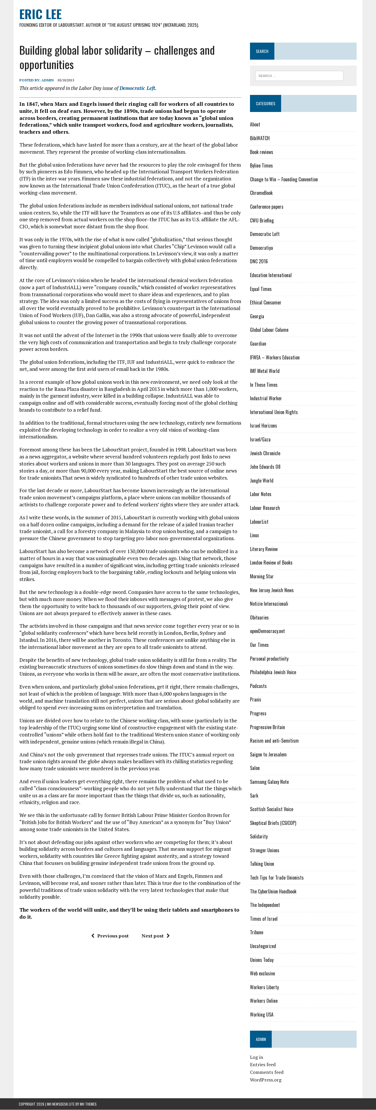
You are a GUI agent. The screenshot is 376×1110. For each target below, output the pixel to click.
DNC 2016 (259, 261)
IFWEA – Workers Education (275, 357)
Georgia (257, 316)
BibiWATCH (260, 138)
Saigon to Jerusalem (268, 754)
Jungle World (261, 480)
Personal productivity (269, 658)
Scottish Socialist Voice (271, 809)
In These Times (264, 385)
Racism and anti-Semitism (274, 740)
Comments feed (266, 1072)
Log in (256, 1057)
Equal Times (261, 288)
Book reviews (261, 151)
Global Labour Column (269, 330)
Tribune (256, 932)
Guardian (258, 343)
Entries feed (263, 1065)
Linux (254, 535)
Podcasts (258, 686)
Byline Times (261, 165)
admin (47, 80)
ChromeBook (261, 193)
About (255, 124)
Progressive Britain (267, 727)
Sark (254, 795)
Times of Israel (264, 919)
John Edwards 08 (265, 467)
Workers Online (264, 1000)
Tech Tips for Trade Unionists (277, 877)
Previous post (109, 935)
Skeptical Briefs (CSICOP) (273, 823)
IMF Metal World (265, 371)
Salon (255, 768)
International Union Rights (274, 412)
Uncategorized (263, 946)
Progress (258, 713)
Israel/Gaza (260, 439)
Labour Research (265, 508)
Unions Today (261, 959)
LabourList (259, 521)
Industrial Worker (266, 398)
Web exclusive (262, 973)
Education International (271, 275)
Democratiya (261, 248)
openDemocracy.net (267, 631)
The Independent (265, 905)
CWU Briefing (262, 220)
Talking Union (262, 864)
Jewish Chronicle (265, 453)
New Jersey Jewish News (272, 590)
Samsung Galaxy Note (269, 782)
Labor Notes (260, 494)
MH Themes (88, 1104)
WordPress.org (265, 1079)
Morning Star (262, 576)
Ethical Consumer (265, 302)
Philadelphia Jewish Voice (273, 672)
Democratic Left (137, 88)
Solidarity (259, 836)
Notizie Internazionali (269, 603)
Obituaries (259, 617)
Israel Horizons (263, 425)
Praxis (255, 699)
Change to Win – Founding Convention (284, 179)
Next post (155, 935)
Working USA (261, 1014)
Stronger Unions (264, 850)
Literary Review (264, 549)
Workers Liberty (264, 987)
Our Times (259, 645)
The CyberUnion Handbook (273, 891)
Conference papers (266, 206)
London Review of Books (271, 562)
